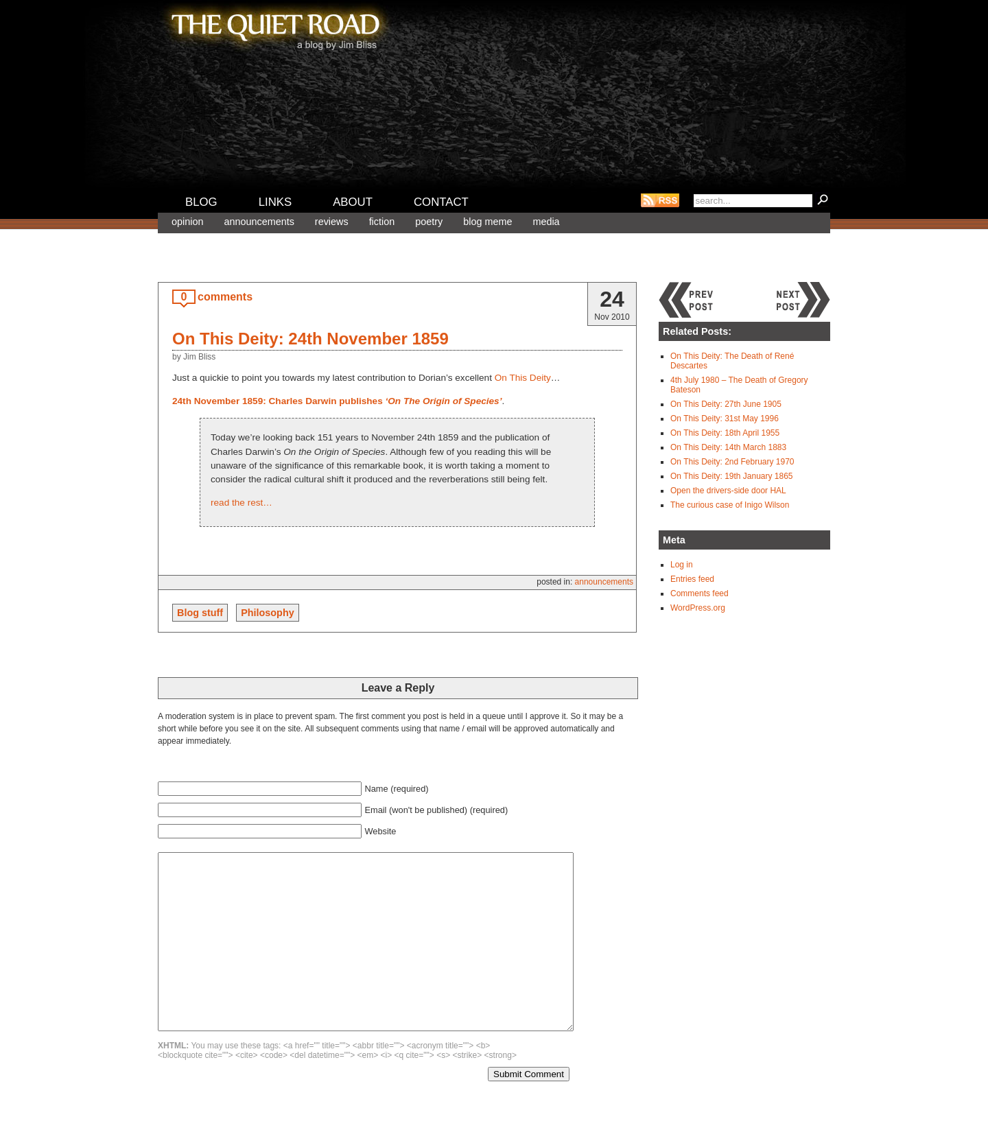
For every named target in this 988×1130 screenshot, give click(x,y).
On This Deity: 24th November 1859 (310, 338)
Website (380, 831)
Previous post (686, 300)
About (353, 202)
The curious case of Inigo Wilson (729, 505)
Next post (802, 300)
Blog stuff (200, 612)
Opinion (187, 221)
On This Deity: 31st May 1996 (724, 418)
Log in (681, 564)
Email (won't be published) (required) (436, 810)
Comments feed (699, 593)
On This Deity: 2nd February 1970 (732, 462)
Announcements (259, 221)
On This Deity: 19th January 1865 (731, 476)
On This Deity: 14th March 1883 (728, 447)
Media (545, 221)
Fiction (382, 221)
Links (275, 202)
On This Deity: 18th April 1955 (724, 433)
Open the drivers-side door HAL (728, 490)
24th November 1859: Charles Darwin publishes (337, 401)
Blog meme (487, 221)
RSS (660, 200)
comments (225, 297)
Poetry (429, 221)
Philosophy (267, 612)
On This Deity (523, 378)
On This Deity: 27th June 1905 (725, 404)
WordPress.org (697, 608)
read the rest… (241, 502)
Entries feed (692, 579)
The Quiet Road (274, 26)
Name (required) (396, 789)
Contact (441, 202)
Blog (201, 202)
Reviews (332, 221)
